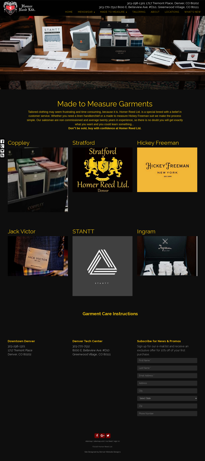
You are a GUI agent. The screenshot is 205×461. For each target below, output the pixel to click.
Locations (172, 12)
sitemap (88, 441)
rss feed (109, 441)
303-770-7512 (108, 7)
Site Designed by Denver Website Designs (102, 452)
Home (69, 12)
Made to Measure (113, 12)
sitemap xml (99, 441)
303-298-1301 (136, 3)
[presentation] (160, 424)
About (155, 12)
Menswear (86, 12)
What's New (192, 12)
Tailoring (138, 12)
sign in (117, 441)
